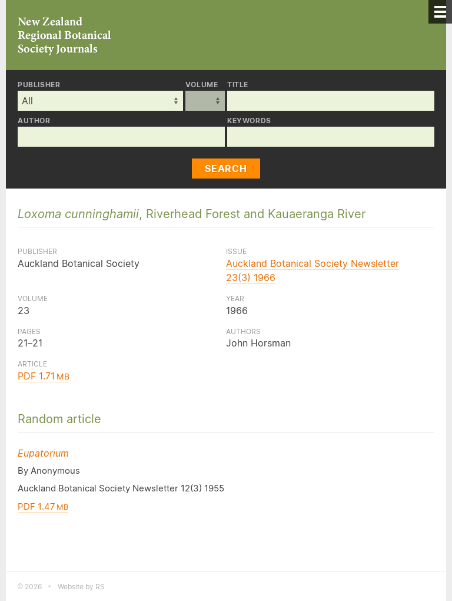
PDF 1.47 (43, 506)
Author (34, 121)
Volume (201, 85)
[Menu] (440, 12)
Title (237, 85)
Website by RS (81, 586)
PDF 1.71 (43, 376)
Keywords (249, 121)
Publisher (39, 85)
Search (226, 168)
